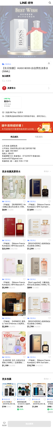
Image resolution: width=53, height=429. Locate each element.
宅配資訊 (39, 137)
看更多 (46, 171)
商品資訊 (14, 137)
